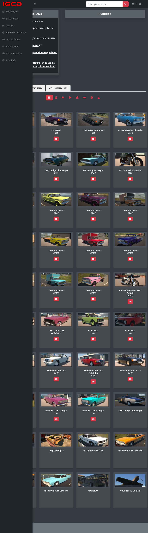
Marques (8, 25)
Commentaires (12, 53)
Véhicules (44, 97)
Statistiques (10, 46)
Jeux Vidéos (10, 18)
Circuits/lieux (11, 39)
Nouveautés (10, 11)
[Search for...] (104, 4)
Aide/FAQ (9, 60)
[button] (134, 4)
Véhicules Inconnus (14, 32)
